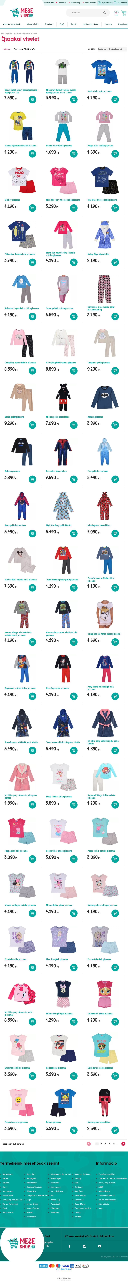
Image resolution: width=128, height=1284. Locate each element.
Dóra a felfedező (10, 1204)
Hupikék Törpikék (34, 1187)
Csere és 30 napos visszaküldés (112, 1178)
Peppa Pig (55, 1200)
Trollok (77, 1212)
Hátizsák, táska (90, 24)
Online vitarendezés (107, 1200)
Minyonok (54, 1183)
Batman (5, 1183)
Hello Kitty (30, 1174)
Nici (52, 1195)
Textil (73, 24)
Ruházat (49, 24)
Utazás (108, 24)
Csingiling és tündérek (12, 1200)
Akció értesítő (90, 3)
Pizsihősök (55, 1204)
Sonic (77, 1183)
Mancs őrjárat (32, 1208)
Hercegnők (31, 1178)
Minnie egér (55, 1178)
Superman (79, 1200)
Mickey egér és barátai (60, 1174)
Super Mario (79, 1204)
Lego (28, 1200)
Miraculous (55, 1187)
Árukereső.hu (64, 1273)
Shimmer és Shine (82, 1174)
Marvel (29, 1212)
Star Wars (78, 1191)
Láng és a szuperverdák (37, 1195)
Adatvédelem (104, 1191)
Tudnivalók (62, 3)
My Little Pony (56, 1191)
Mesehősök (33, 24)
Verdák (77, 1217)
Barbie (5, 1178)
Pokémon (54, 1212)
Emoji (4, 1208)
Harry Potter (7, 1212)
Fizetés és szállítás (106, 1174)
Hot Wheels (31, 1183)
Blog (100, 1208)
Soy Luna (78, 1187)
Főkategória (6, 33)
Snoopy (77, 1178)
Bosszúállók (7, 1195)
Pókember (55, 1208)
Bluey (4, 1187)
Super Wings (80, 1195)
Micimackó (31, 1217)
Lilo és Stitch (32, 1204)
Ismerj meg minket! (106, 1183)
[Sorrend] (112, 49)
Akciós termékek (11, 24)
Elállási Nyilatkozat (106, 1195)
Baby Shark (7, 1174)
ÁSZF (100, 1187)
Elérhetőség (75, 3)
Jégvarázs (31, 1191)
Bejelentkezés (107, 3)
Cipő (62, 24)
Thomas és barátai (82, 1208)
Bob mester (7, 1191)
